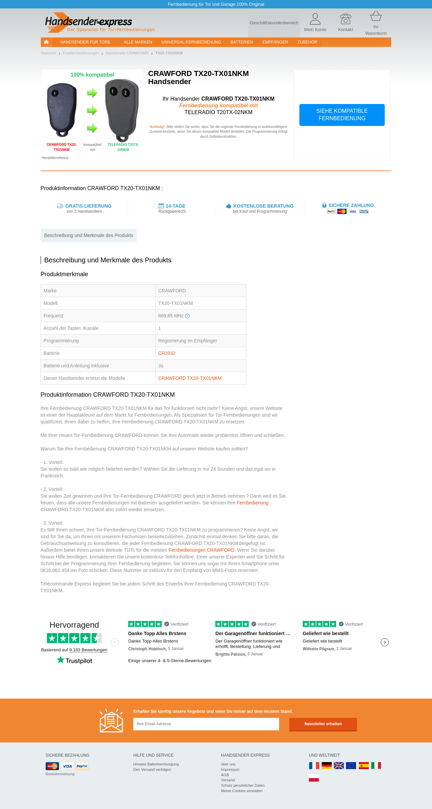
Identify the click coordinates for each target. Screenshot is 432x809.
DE (326, 766)
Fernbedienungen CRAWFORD (201, 550)
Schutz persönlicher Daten (243, 785)
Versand (228, 780)
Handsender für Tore (85, 42)
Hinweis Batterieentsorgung (156, 764)
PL (314, 778)
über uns (228, 764)
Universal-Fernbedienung (191, 42)
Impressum (230, 769)
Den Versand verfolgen (152, 769)
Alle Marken (138, 42)
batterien (242, 42)
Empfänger (275, 42)
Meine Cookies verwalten (242, 791)
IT (376, 766)
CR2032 (167, 353)
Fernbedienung (252, 502)
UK (339, 766)
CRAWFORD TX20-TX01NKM (190, 378)
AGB (225, 775)
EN (351, 766)
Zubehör (308, 42)
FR (314, 766)
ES (363, 766)
